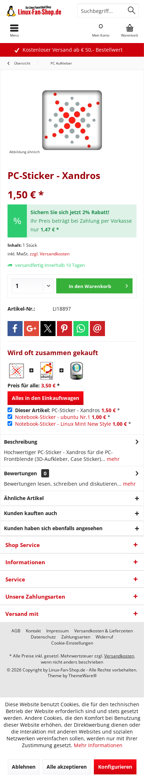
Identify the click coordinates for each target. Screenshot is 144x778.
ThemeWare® (82, 676)
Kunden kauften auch (30, 513)
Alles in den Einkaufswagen (45, 398)
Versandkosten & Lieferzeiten (103, 631)
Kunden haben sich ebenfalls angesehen (53, 528)
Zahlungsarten (75, 637)
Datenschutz (43, 637)
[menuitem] (129, 30)
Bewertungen (20, 473)
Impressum (57, 631)
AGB (15, 631)
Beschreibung (20, 441)
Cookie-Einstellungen (72, 643)
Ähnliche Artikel (24, 498)
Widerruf (104, 637)
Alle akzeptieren (67, 766)
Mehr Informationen (98, 745)
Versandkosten (119, 656)
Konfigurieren (115, 766)
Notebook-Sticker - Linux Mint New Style (63, 423)
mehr (112, 459)
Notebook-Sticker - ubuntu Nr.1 (52, 417)
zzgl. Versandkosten (49, 254)
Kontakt (33, 631)
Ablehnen (23, 766)
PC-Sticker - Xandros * (67, 410)
